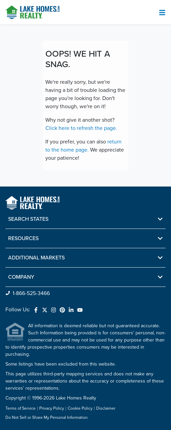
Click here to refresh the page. (81, 128)
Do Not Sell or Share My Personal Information (46, 417)
